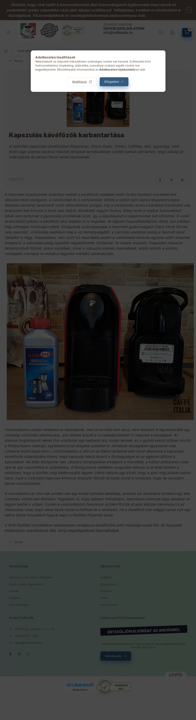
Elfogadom (111, 81)
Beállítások (79, 81)
